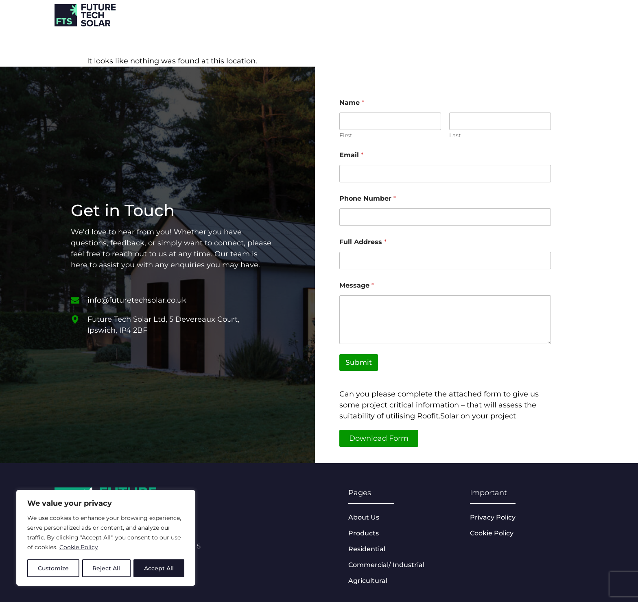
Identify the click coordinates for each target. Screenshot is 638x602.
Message (356, 285)
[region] (105, 538)
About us (563, 14)
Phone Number (367, 198)
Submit (358, 362)
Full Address (363, 242)
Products (508, 14)
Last (455, 135)
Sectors (453, 14)
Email (351, 155)
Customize (53, 568)
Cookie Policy (78, 548)
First (345, 135)
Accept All (159, 568)
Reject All (106, 568)
